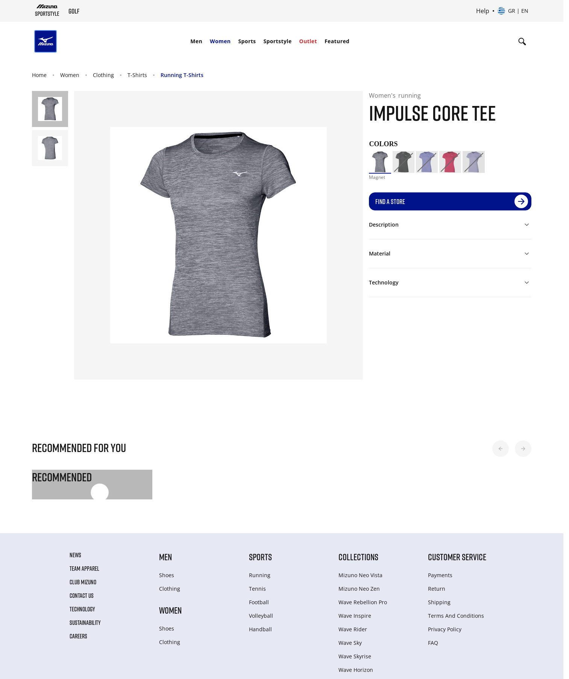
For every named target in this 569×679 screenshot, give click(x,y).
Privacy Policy (444, 629)
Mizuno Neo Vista (360, 575)
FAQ (433, 642)
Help (482, 11)
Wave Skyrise (354, 656)
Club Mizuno (83, 582)
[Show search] (522, 41)
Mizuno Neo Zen (359, 588)
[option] (380, 162)
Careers (78, 636)
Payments (440, 575)
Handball (260, 629)
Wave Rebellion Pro (362, 602)
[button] (500, 448)
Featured (337, 41)
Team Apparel (84, 568)
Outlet (308, 41)
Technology (82, 609)
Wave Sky (350, 642)
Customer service (457, 556)
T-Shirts (137, 75)
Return (436, 588)
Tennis (257, 588)
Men (196, 41)
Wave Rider (352, 629)
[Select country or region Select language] (513, 11)
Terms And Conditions (456, 615)
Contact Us (82, 595)
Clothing (103, 75)
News (75, 555)
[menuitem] (196, 41)
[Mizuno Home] (47, 10)
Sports (247, 41)
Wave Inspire (354, 615)
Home (39, 75)
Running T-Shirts (182, 75)
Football (259, 602)
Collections (358, 556)
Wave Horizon (355, 669)
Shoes (166, 575)
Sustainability (85, 622)
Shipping (439, 602)
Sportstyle (277, 41)
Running (259, 575)
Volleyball (261, 615)
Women (220, 41)
